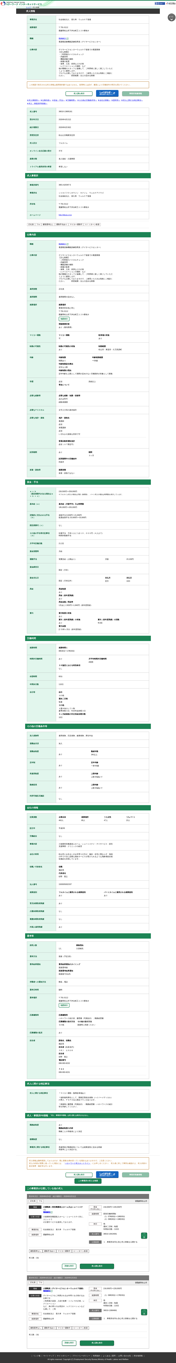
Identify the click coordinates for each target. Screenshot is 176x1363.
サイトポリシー (63, 1356)
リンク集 (37, 1356)
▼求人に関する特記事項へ (132, 100)
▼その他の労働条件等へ (87, 100)
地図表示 (64, 319)
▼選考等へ (115, 100)
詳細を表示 (69, 1266)
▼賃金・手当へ (58, 100)
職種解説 (62, 38)
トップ (28, 7)
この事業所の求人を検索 (88, 1181)
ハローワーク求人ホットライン (77, 1163)
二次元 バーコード (144, 1235)
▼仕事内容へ (45, 100)
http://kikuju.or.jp (65, 215)
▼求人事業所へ (33, 100)
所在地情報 (138, 1356)
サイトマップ (48, 1356)
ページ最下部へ (171, 17)
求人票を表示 (79, 93)
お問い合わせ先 (124, 1356)
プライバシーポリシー (81, 1356)
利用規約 (96, 1356)
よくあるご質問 (109, 1356)
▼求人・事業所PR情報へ (37, 103)
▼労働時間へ (71, 100)
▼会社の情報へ (104, 100)
